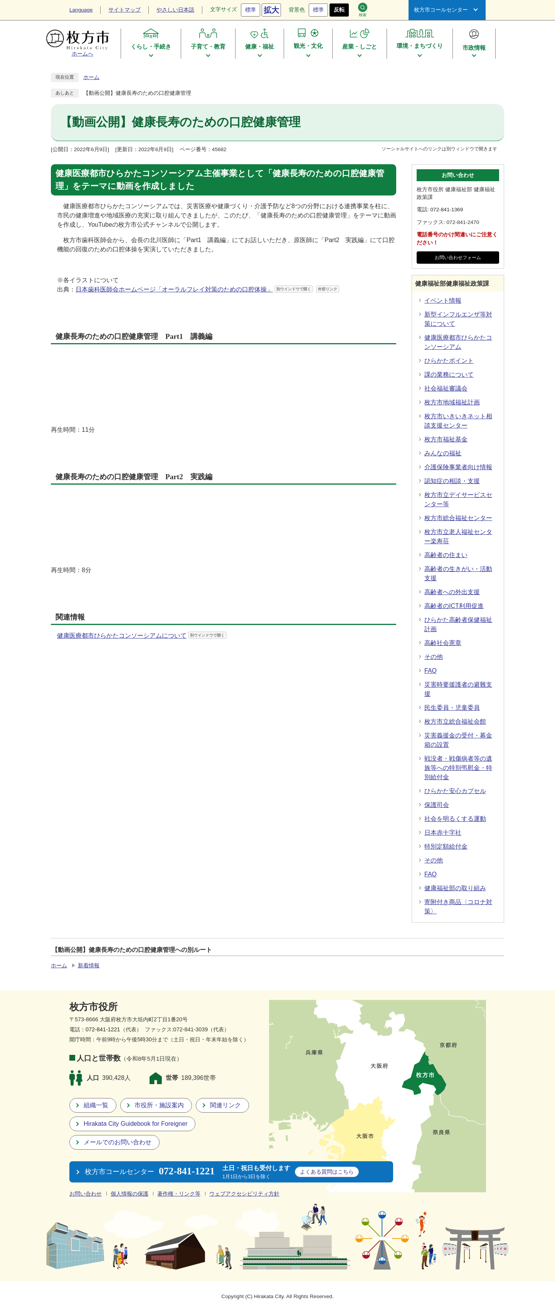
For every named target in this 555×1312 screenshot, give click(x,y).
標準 (250, 10)
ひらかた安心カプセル (455, 791)
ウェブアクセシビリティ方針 (244, 1194)
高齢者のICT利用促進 (454, 606)
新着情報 (88, 965)
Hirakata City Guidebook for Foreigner (135, 1123)
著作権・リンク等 (178, 1194)
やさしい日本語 (175, 10)
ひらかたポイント (449, 360)
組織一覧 (96, 1105)
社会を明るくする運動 (455, 818)
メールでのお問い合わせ (117, 1142)
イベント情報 (442, 300)
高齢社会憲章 (442, 643)
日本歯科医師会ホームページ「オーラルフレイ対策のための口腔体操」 (207, 289)
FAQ (430, 670)
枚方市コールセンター (441, 10)
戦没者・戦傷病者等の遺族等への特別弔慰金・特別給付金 (458, 767)
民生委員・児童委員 (452, 707)
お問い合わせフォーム (458, 257)
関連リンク (225, 1105)
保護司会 (436, 805)
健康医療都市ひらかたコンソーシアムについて (142, 635)
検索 (362, 10)
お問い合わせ (85, 1194)
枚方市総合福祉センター (458, 518)
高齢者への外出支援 (452, 592)
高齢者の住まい (446, 555)
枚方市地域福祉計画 (452, 402)
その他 (433, 656)
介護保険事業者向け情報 (458, 467)
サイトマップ (124, 10)
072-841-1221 (103, 1029)
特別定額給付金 (446, 846)
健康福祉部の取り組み (455, 888)
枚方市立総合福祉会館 (455, 721)
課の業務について (449, 374)
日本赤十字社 (442, 832)
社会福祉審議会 (446, 388)
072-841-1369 (447, 209)
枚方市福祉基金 (446, 439)
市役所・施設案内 (159, 1105)
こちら (327, 1172)
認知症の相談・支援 (452, 481)
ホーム (91, 77)
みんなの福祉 (442, 453)
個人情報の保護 (129, 1194)
